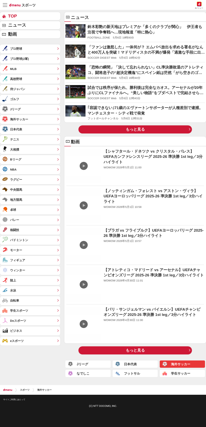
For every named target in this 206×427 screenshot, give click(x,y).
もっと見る (135, 129)
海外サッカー (44, 389)
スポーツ (25, 389)
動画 (12, 34)
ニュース (17, 25)
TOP (12, 16)
